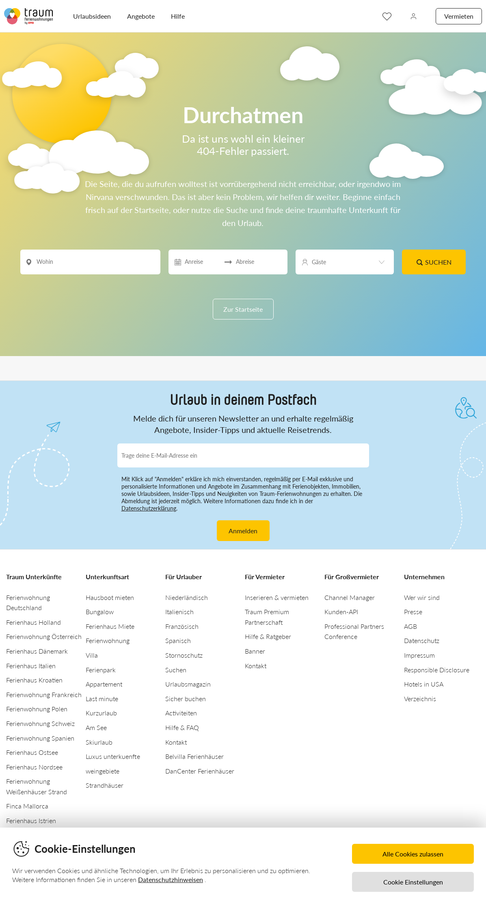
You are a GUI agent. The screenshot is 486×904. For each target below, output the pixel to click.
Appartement (104, 684)
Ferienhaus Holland (33, 622)
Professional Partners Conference (354, 631)
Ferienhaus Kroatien (34, 680)
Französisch (182, 626)
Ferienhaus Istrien (31, 820)
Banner (255, 651)
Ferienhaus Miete (110, 626)
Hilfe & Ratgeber (268, 636)
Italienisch (179, 611)
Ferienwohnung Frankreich (44, 694)
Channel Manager (349, 597)
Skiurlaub (99, 742)
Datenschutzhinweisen (170, 879)
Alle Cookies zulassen (412, 854)
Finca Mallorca (27, 806)
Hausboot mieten (110, 597)
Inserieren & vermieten (277, 597)
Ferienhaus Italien (31, 665)
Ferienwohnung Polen (36, 709)
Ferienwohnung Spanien (40, 738)
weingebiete (102, 771)
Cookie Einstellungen (413, 882)
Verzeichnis (420, 698)
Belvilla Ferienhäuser (194, 756)
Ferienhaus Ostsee (32, 752)
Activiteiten (181, 713)
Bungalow (100, 611)
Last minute (102, 698)
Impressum (419, 655)
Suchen (434, 262)
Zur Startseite (243, 309)
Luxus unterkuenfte (113, 756)
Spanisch (178, 640)
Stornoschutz (184, 655)
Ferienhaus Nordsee (34, 767)
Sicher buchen (185, 698)
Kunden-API (341, 611)
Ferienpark (101, 670)
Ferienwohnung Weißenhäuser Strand (36, 786)
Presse (413, 611)
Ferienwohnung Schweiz (40, 723)
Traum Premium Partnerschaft (267, 617)
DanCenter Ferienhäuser (199, 771)
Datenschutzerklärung (148, 508)
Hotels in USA (423, 684)
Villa (92, 655)
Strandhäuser (104, 785)
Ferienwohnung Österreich (44, 636)
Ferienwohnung (108, 640)
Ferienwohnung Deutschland (28, 602)
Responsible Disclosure (436, 670)
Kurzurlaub (101, 713)
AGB (410, 626)
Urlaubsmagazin (188, 684)
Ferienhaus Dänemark (37, 651)
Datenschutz (421, 640)
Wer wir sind (422, 597)
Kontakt (176, 742)
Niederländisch (186, 597)
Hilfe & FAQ (182, 727)
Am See (96, 727)
